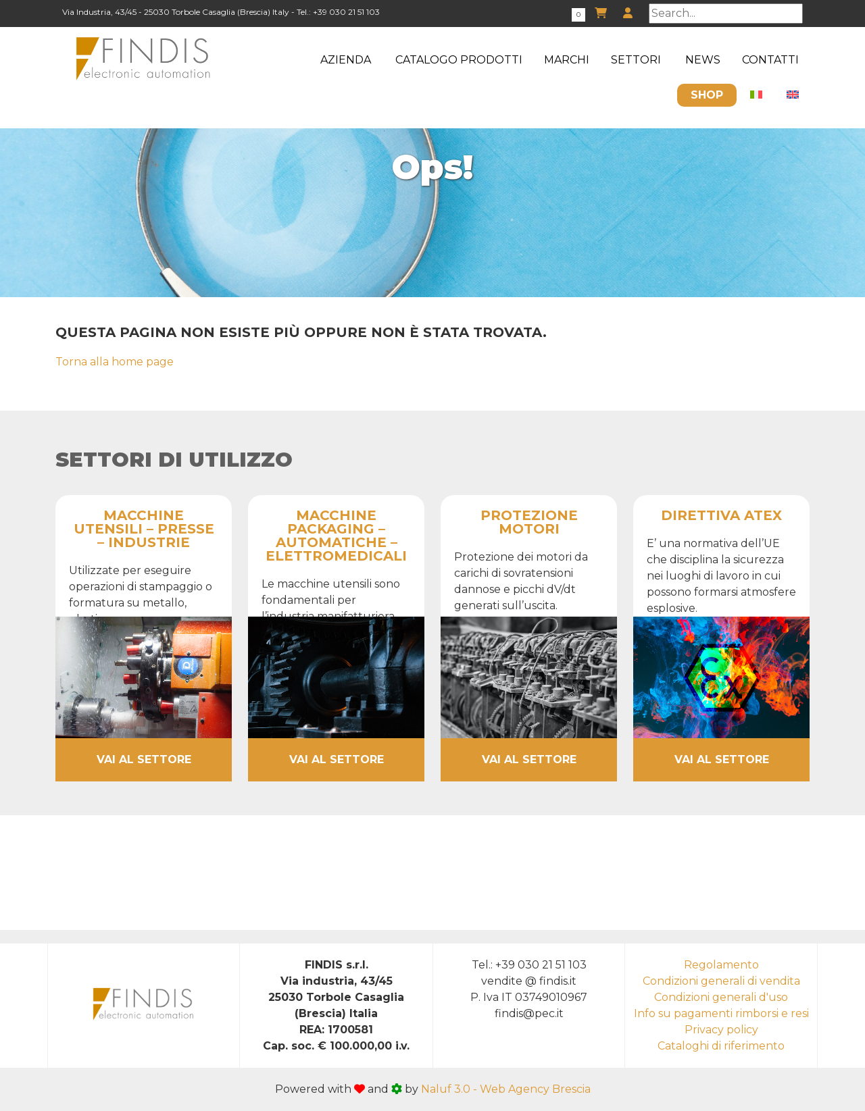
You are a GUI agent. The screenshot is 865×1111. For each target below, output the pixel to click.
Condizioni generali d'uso (721, 997)
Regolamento (721, 964)
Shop (707, 94)
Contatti (770, 59)
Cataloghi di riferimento (721, 1045)
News (702, 59)
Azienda (345, 59)
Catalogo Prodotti (458, 59)
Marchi (566, 59)
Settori (636, 59)
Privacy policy (721, 1029)
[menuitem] (756, 95)
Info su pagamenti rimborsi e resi (721, 1013)
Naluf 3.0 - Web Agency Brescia (506, 1089)
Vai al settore (144, 759)
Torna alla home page (114, 361)
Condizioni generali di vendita (721, 981)
